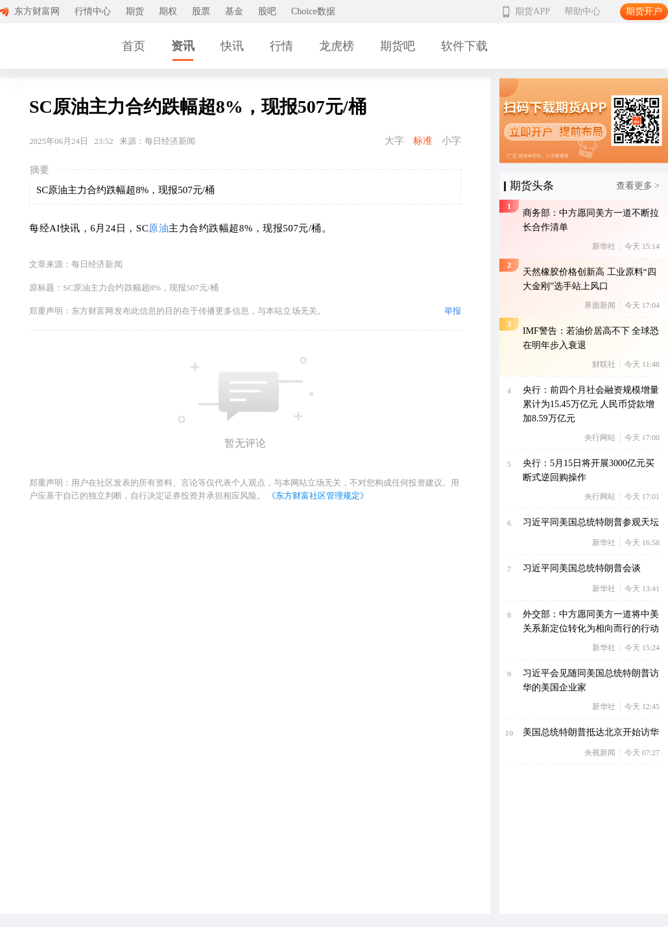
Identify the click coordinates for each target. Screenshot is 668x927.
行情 (281, 46)
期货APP (532, 11)
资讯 (183, 46)
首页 (133, 46)
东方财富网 (37, 11)
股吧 (267, 11)
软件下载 (464, 46)
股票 (201, 11)
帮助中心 (582, 11)
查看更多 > (638, 186)
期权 (168, 11)
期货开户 (644, 11)
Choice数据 (313, 11)
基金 (234, 11)
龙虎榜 (336, 46)
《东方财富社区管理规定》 (317, 495)
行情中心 (93, 11)
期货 (135, 11)
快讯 (232, 46)
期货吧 (397, 46)
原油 (159, 228)
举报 (452, 311)
